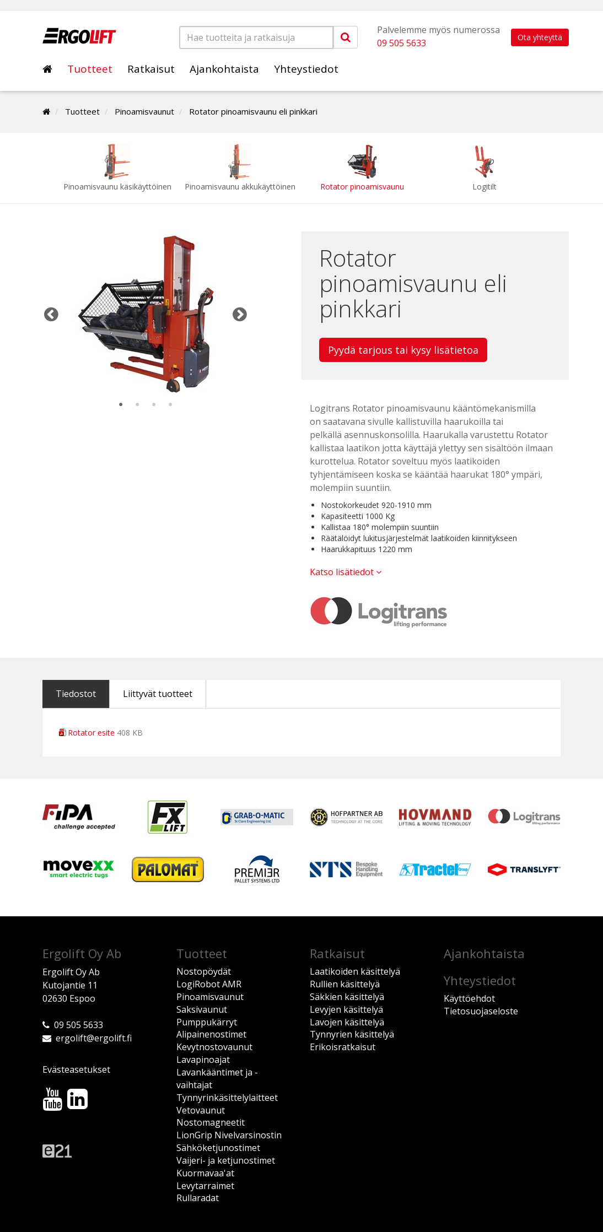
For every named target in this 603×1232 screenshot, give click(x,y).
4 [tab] (170, 404)
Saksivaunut (201, 1009)
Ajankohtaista (224, 69)
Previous (51, 314)
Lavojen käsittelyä (347, 1022)
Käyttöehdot (469, 998)
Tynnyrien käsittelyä (352, 1034)
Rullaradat (197, 1198)
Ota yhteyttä (540, 37)
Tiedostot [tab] (76, 694)
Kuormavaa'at (205, 1173)
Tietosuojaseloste (481, 1011)
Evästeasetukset (76, 1069)
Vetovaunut (200, 1110)
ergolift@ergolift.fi (94, 1038)
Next (240, 314)
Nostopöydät (203, 971)
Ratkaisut (151, 69)
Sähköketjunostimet (218, 1148)
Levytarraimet (205, 1186)
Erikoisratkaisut (342, 1047)
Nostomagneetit (210, 1122)
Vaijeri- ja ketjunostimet (225, 1160)
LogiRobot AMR (208, 984)
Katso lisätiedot (345, 572)
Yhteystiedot (306, 69)
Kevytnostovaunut (214, 1047)
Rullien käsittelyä (345, 984)
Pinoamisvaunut (144, 111)
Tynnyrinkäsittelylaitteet (227, 1097)
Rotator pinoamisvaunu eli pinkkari (253, 111)
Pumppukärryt (206, 1022)
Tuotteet (89, 69)
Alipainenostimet (211, 1034)
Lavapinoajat (203, 1059)
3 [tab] (153, 404)
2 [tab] (137, 404)
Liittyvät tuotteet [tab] (157, 694)
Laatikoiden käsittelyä (355, 971)
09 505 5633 (401, 43)
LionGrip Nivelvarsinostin (229, 1135)
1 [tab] (120, 404)
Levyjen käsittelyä (346, 1009)
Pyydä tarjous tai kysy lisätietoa (403, 349)
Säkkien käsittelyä (347, 997)
